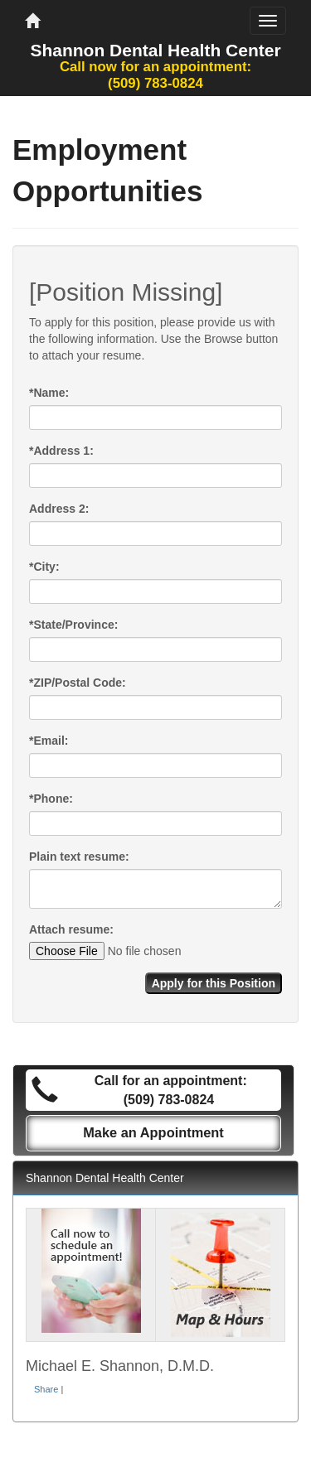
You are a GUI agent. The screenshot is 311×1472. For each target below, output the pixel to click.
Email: (48, 740)
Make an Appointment (153, 1132)
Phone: (51, 798)
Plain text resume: (79, 856)
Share (46, 1389)
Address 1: (61, 450)
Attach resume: (71, 929)
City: (44, 566)
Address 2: (59, 508)
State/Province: (73, 624)
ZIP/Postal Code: (77, 682)
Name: (49, 392)
